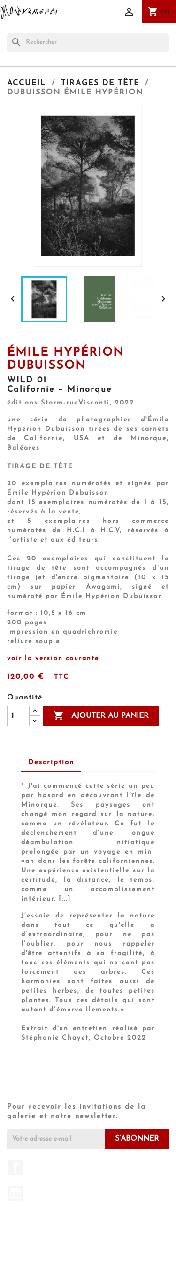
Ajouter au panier (101, 716)
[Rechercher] (88, 42)
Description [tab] (51, 762)
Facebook (15, 1167)
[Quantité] (18, 716)
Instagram (15, 1193)
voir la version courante (53, 658)
